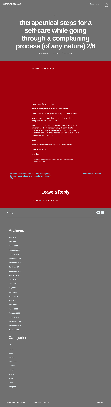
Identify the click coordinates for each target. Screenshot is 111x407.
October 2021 (14, 330)
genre (11, 378)
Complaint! (48, 159)
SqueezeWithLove (68, 159)
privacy (10, 212)
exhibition (12, 370)
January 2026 (14, 254)
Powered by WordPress (41, 402)
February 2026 (14, 250)
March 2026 (13, 246)
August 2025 (14, 275)
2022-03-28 (56, 53)
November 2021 (15, 326)
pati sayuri (45, 53)
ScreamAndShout (57, 159)
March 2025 (13, 296)
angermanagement (39, 159)
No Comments (68, 53)
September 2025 (15, 271)
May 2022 (12, 300)
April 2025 (13, 292)
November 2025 (15, 263)
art (10, 345)
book (55, 15)
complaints (13, 361)
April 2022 (13, 305)
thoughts (12, 387)
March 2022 (13, 309)
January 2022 (14, 317)
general (12, 374)
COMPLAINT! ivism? (12, 4)
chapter (12, 357)
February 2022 (14, 313)
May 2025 (12, 288)
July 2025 (12, 279)
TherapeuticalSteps (39, 161)
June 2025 (13, 284)
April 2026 (13, 242)
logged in (43, 200)
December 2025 (15, 258)
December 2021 (15, 321)
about (97, 4)
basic (11, 349)
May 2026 (12, 237)
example (12, 366)
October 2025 (14, 267)
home (92, 4)
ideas (11, 382)
